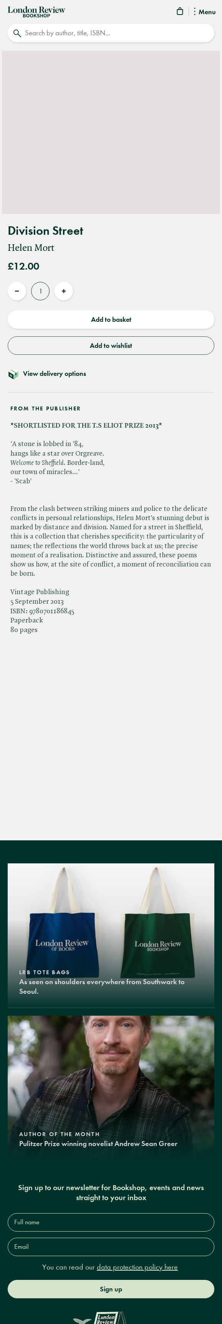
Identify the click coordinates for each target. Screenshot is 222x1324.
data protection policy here (137, 1267)
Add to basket (111, 319)
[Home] (36, 11)
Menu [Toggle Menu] (205, 12)
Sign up (111, 1289)
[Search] (111, 33)
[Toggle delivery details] (111, 373)
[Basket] (180, 12)
